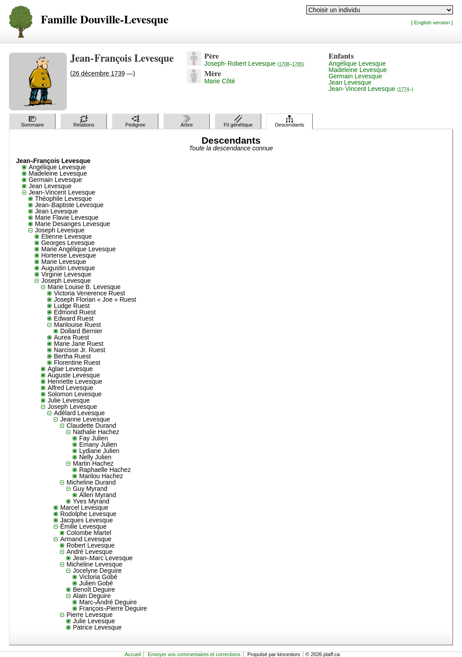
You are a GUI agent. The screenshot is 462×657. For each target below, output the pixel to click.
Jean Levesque (349, 82)
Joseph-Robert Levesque (254, 63)
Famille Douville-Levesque (104, 20)
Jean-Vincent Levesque (370, 88)
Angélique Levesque (357, 63)
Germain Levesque (355, 76)
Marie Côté (219, 81)
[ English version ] (432, 22)
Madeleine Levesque (357, 69)
